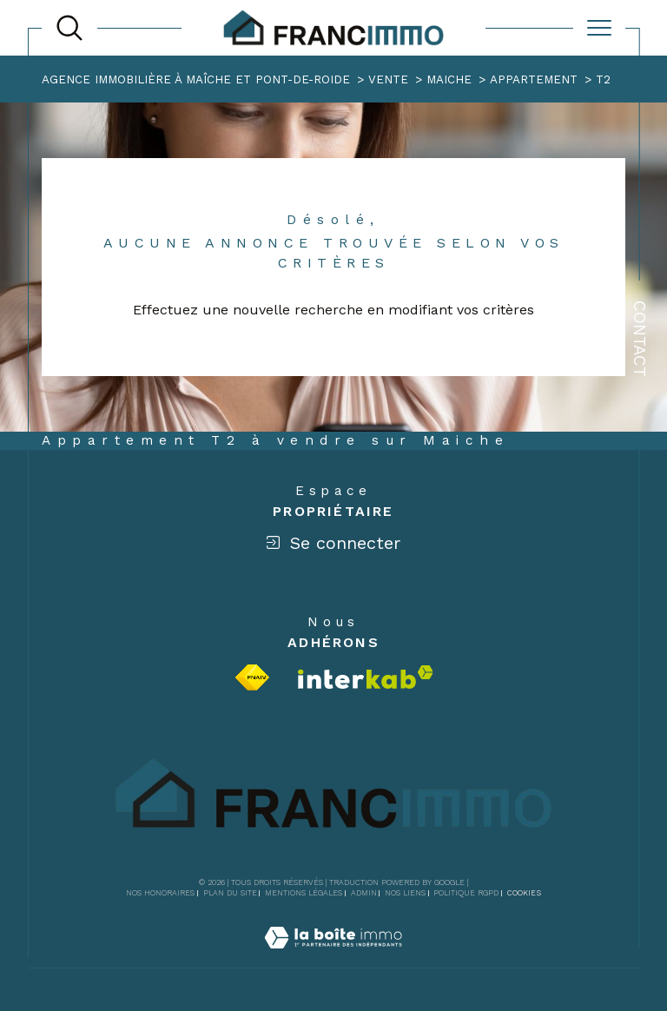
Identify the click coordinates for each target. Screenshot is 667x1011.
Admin (364, 893)
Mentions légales (303, 893)
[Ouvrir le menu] (599, 28)
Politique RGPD (466, 893)
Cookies (524, 893)
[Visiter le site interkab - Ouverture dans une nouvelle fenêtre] (365, 677)
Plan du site (230, 893)
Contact (640, 339)
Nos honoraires (160, 893)
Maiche (449, 79)
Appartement (534, 79)
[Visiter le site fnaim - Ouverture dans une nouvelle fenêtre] (252, 677)
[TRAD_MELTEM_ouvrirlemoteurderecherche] (69, 28)
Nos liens (405, 893)
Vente (388, 79)
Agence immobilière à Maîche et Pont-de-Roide (196, 79)
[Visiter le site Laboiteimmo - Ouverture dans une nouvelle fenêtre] (333, 957)
